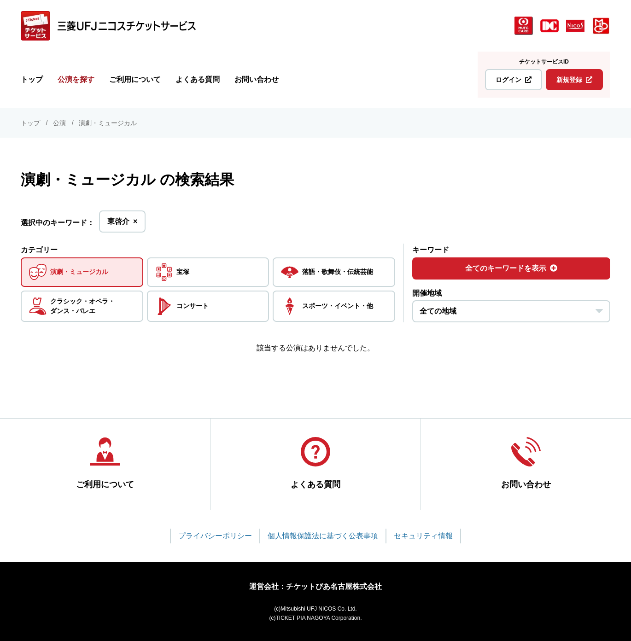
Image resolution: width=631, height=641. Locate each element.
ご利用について (135, 79)
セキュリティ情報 (423, 536)
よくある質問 (197, 79)
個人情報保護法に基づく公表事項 (323, 536)
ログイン (514, 79)
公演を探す (76, 79)
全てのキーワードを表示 (511, 268)
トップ (32, 79)
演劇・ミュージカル (108, 123)
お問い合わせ (256, 79)
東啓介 (122, 224)
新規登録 (574, 79)
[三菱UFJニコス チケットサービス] (108, 26)
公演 (59, 123)
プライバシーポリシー (215, 536)
